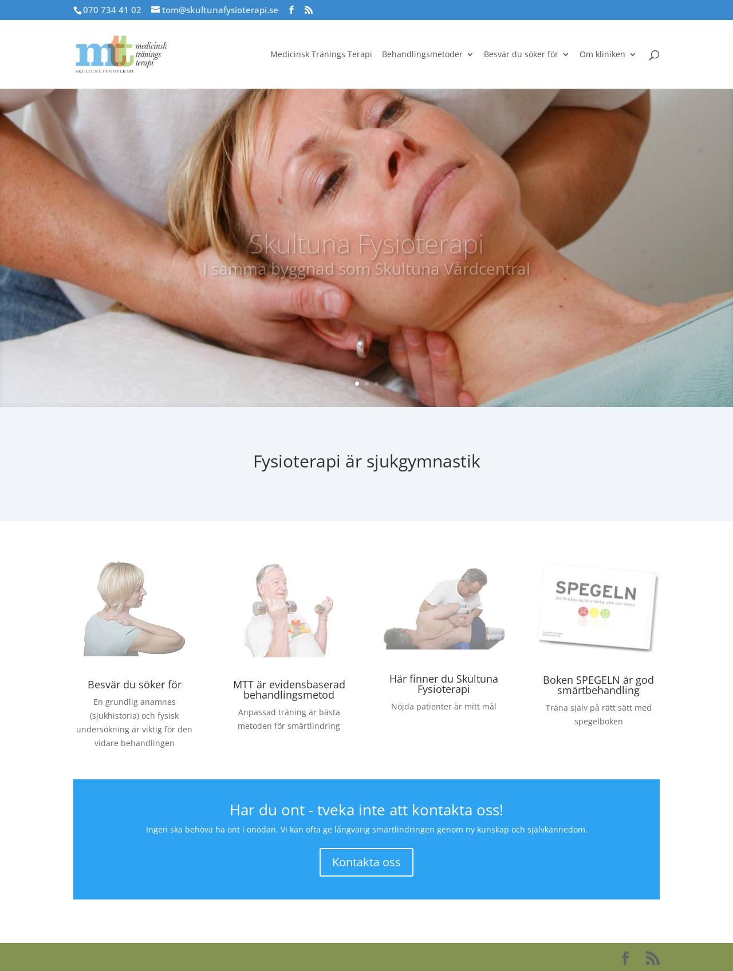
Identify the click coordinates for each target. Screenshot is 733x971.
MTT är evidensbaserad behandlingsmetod (289, 689)
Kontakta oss (366, 862)
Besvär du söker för (521, 55)
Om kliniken (602, 55)
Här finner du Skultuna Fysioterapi (443, 684)
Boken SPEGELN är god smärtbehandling (598, 685)
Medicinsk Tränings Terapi (321, 55)
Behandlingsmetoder (422, 55)
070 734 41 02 (112, 9)
